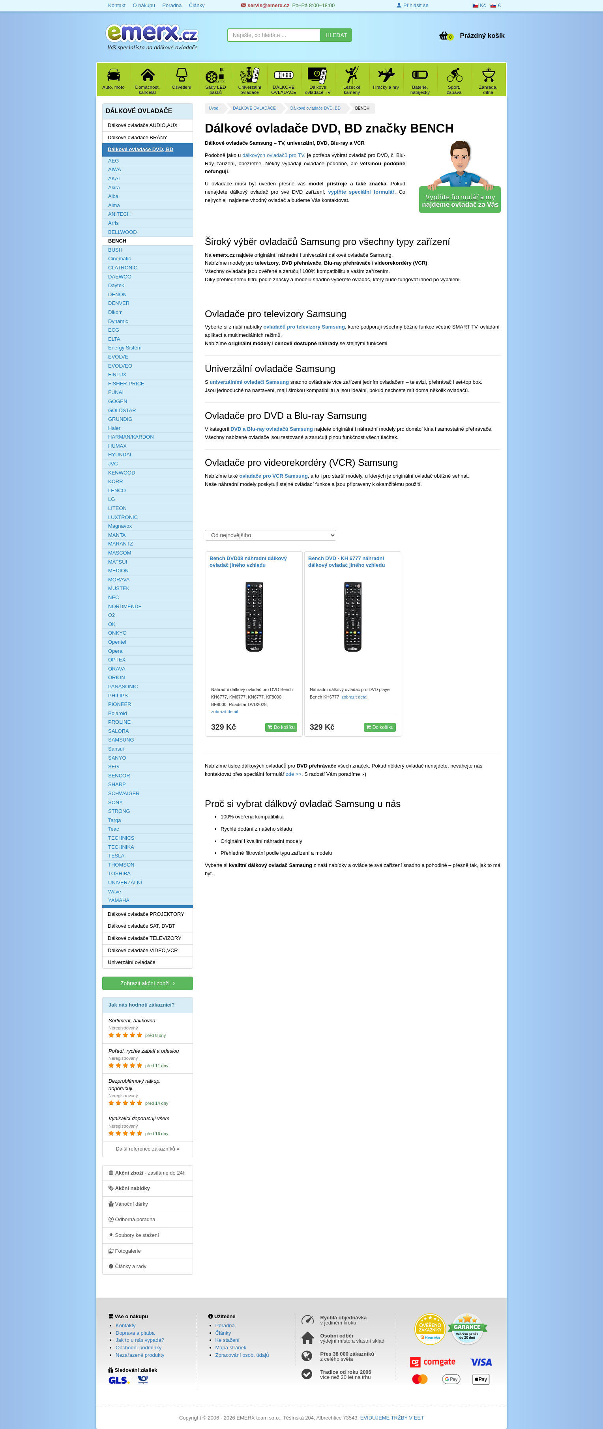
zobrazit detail (225, 711)
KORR (115, 481)
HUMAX (117, 446)
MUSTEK (118, 588)
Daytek (116, 285)
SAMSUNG (121, 740)
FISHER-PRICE (126, 384)
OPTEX (116, 660)
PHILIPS (118, 696)
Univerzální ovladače (131, 962)
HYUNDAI (119, 455)
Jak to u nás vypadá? (140, 1340)
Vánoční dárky (128, 1203)
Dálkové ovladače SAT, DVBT (141, 926)
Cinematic (119, 259)
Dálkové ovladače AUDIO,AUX (143, 125)
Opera (115, 651)
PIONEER (119, 704)
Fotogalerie (125, 1250)
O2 (111, 615)
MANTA (117, 535)
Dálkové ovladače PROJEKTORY (146, 914)
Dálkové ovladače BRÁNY (137, 137)
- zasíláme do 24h (147, 1172)
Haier (114, 428)
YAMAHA (118, 900)
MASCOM (119, 553)
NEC (113, 597)
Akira (114, 188)
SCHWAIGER (124, 793)
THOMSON (121, 865)
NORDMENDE (125, 606)
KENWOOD (121, 473)
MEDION (118, 570)
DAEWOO (119, 277)
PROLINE (119, 722)
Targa (114, 820)
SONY (115, 802)
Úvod (213, 108)
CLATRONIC (122, 268)
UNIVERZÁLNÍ (125, 882)
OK (112, 624)
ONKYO (117, 633)
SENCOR (119, 776)
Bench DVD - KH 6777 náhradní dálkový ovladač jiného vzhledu (346, 561)
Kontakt (116, 5)
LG (111, 499)
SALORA (118, 731)
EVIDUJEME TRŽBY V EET (392, 1418)
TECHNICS (121, 838)
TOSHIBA (119, 873)
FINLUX (117, 374)
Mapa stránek (231, 1348)
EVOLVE (118, 357)
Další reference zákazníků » (147, 1149)
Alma (114, 205)
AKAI (114, 178)
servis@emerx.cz (265, 5)
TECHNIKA (121, 847)
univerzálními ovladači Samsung (249, 382)
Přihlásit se (412, 5)
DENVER (118, 303)
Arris (113, 223)
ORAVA (116, 669)
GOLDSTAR (122, 410)
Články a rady (127, 1266)
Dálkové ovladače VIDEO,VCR (143, 950)
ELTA (114, 339)
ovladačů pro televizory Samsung (304, 327)
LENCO (117, 490)
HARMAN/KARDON (131, 437)
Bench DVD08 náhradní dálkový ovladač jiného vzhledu (248, 561)
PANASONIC (123, 686)
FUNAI (116, 392)
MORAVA (118, 580)
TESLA (116, 856)
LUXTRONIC (123, 517)
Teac (113, 829)
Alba (113, 196)
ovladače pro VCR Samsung (273, 476)
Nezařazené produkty (140, 1355)
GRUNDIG (120, 419)
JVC (113, 464)
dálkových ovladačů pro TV (273, 155)
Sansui (116, 749)
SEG (113, 767)
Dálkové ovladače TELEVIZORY (145, 938)
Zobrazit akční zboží (147, 983)
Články (197, 5)
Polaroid (117, 713)
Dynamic (118, 321)
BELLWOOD (122, 232)
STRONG (119, 811)
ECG (113, 330)
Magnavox (120, 526)
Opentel (117, 642)
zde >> (293, 774)
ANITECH (119, 214)
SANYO (117, 758)
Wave (114, 892)
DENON (117, 294)
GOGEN (117, 401)
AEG (113, 161)
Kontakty (126, 1325)
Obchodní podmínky (138, 1348)
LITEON (117, 508)
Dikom (115, 312)
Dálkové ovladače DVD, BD (315, 108)
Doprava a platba (135, 1333)
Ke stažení (227, 1340)
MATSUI (117, 562)
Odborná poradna (132, 1219)
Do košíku (281, 727)
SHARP (117, 784)
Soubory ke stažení (134, 1234)
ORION (116, 677)
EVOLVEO (120, 366)
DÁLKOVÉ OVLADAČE (254, 108)
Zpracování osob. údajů (242, 1355)
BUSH (115, 250)
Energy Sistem (125, 348)
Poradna (172, 5)
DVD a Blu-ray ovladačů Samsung (271, 429)
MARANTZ (120, 544)
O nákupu (144, 5)
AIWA (114, 169)
